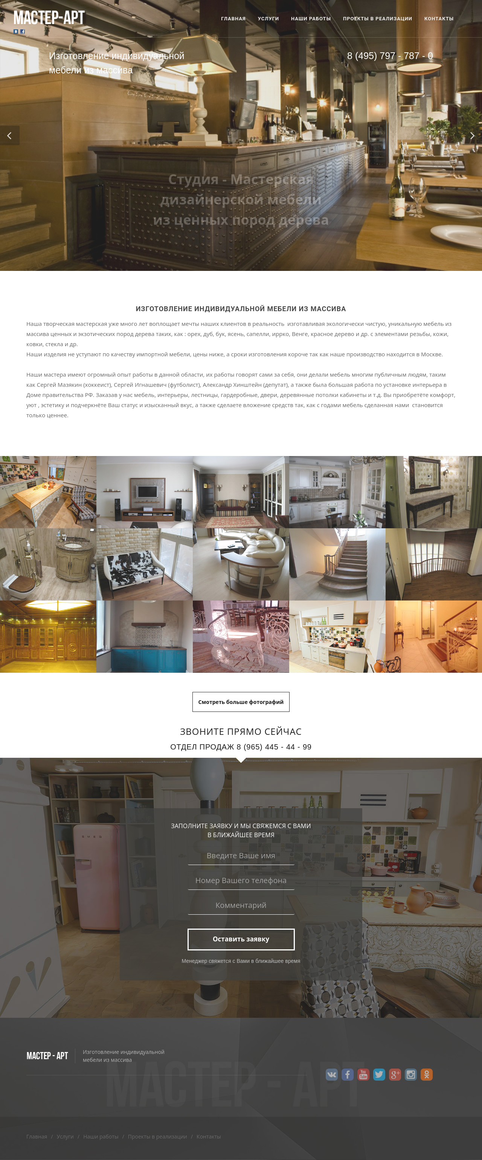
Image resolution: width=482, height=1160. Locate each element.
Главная (36, 1136)
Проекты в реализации (157, 1136)
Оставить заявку (241, 939)
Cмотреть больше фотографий (241, 701)
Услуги (65, 1136)
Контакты (209, 1136)
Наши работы (101, 1136)
